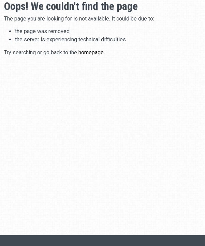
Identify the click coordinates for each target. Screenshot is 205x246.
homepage (91, 52)
